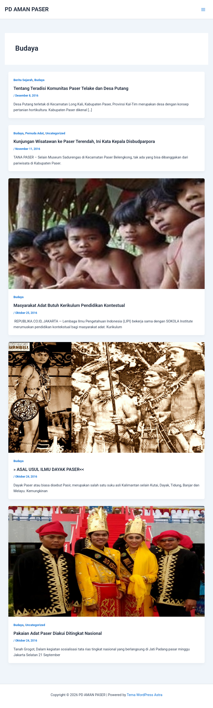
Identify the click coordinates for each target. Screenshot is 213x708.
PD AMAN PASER (27, 9)
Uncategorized (55, 133)
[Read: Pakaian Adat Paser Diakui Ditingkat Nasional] (106, 561)
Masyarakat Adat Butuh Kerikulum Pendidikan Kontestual (69, 305)
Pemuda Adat (34, 133)
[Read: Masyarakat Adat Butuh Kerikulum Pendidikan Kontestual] (106, 233)
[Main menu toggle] (203, 10)
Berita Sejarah (22, 80)
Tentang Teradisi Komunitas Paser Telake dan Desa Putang (70, 88)
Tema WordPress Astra (144, 695)
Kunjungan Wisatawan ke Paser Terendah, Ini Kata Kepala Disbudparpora (84, 141)
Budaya (39, 80)
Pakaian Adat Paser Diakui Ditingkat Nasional (57, 633)
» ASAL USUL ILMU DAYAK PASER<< (48, 469)
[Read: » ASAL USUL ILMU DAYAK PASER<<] (106, 397)
